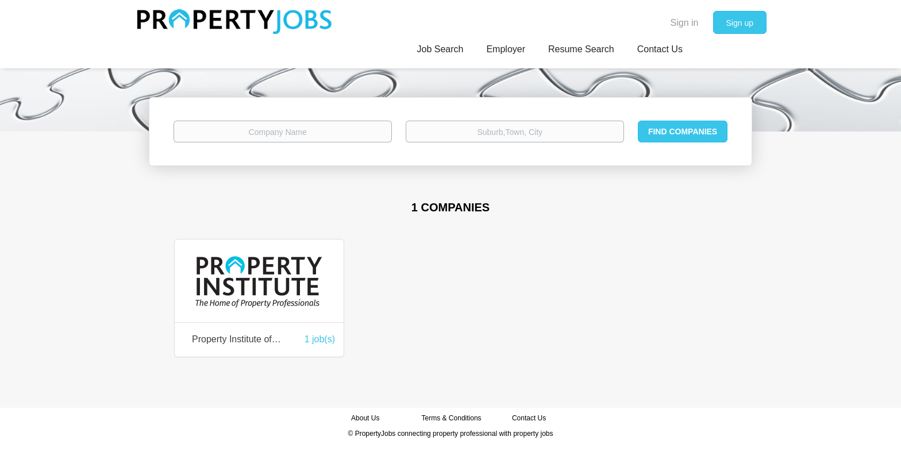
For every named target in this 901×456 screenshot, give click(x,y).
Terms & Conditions (452, 418)
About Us (365, 418)
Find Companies (682, 131)
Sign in (685, 23)
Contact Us (530, 418)
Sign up (739, 23)
